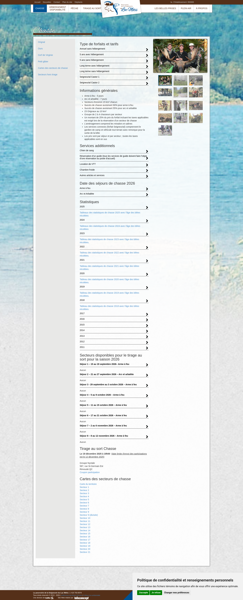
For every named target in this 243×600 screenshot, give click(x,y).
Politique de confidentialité (91, 595)
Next (205, 57)
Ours (40, 48)
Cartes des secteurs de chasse (53, 68)
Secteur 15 (85, 533)
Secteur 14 (85, 530)
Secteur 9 (84, 512)
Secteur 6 (84, 502)
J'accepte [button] (143, 592)
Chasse (39, 8)
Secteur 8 (84, 509)
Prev (155, 57)
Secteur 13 (85, 527)
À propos (201, 8)
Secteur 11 (85, 521)
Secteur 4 (84, 496)
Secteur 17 (85, 539)
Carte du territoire (88, 484)
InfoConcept (82, 598)
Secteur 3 (84, 493)
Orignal (41, 42)
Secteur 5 (84, 499)
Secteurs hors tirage (47, 74)
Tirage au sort (92, 8)
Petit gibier (43, 61)
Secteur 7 (84, 505)
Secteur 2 (84, 490)
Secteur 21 (85, 552)
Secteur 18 (85, 543)
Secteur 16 (85, 536)
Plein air (186, 8)
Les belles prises (165, 8)
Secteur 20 (85, 549)
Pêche (74, 8)
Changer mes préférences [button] (176, 592)
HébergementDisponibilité (57, 8)
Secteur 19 (85, 546)
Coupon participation (90, 472)
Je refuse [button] (156, 592)
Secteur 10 (85, 518)
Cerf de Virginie (45, 55)
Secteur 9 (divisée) (89, 515)
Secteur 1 (84, 487)
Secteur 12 (85, 524)
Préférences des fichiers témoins (71, 595)
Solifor (49, 598)
